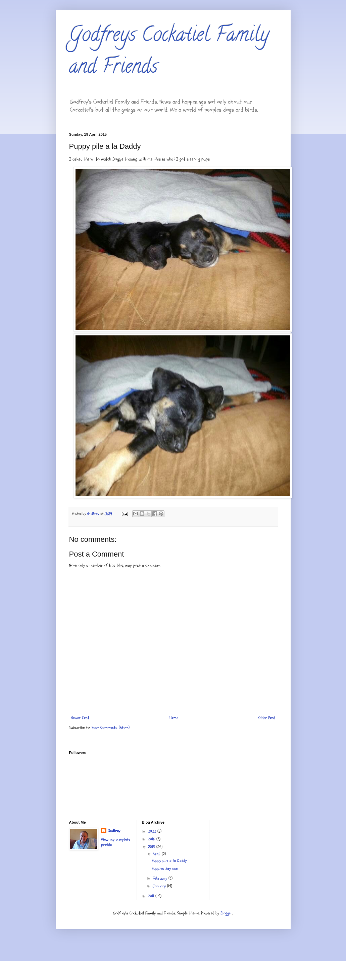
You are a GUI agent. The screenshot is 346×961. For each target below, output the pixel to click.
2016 (152, 839)
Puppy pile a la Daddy (169, 860)
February (160, 878)
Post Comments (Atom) (111, 727)
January (160, 886)
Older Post (267, 717)
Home (173, 717)
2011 (151, 896)
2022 (152, 831)
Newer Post (80, 717)
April (157, 853)
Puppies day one (165, 868)
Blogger (226, 913)
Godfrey (114, 830)
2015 (152, 846)
